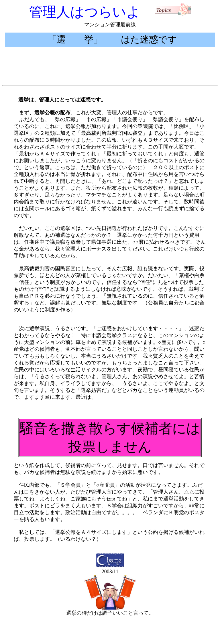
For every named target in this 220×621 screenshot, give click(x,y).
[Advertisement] (110, 70)
